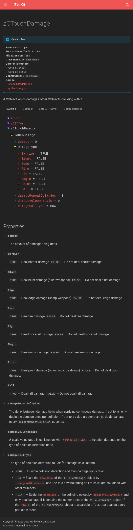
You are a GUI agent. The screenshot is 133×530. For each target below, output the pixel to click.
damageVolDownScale (35, 201)
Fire (25, 169)
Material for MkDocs (27, 525)
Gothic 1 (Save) (48, 108)
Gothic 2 (28, 108)
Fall (25, 189)
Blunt (26, 159)
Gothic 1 (11, 108)
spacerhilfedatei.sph (20, 83)
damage (23, 142)
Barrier (28, 154)
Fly (24, 174)
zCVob (15, 118)
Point (26, 184)
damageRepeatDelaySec (37, 196)
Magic (26, 179)
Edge (25, 164)
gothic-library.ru (17, 88)
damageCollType (31, 206)
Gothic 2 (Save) (73, 108)
